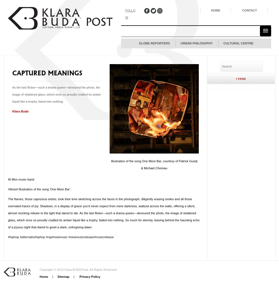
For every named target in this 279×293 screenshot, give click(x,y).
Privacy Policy (89, 276)
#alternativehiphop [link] (32, 237)
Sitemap (63, 276)
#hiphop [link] (13, 237)
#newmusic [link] (60, 237)
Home (215, 10)
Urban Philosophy (197, 43)
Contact (249, 10)
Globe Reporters (154, 43)
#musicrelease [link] (104, 237)
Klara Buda (20, 111)
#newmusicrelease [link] (81, 237)
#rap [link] (49, 237)
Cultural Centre (238, 43)
